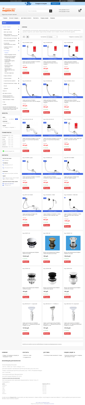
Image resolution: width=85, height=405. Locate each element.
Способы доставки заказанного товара (53, 355)
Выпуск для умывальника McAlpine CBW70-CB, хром (31, 253)
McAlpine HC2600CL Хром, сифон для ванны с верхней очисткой (73, 139)
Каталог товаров (13, 18)
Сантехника (6, 50)
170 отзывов (63, 0)
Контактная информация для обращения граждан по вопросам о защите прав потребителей (10, 108)
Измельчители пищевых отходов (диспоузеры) (10, 57)
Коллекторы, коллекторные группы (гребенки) (10, 60)
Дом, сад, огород (8, 32)
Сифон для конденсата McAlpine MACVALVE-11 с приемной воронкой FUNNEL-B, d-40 (31, 324)
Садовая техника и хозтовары (8, 47)
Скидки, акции (44, 18)
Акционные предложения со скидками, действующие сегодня (73, 356)
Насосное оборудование (9, 40)
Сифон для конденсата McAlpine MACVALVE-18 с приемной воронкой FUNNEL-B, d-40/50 (72, 324)
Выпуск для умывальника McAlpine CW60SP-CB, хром (72, 253)
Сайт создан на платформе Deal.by (42, 402)
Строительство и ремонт (9, 80)
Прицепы (6, 88)
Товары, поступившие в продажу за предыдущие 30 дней (11, 356)
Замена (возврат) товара (8, 99)
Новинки (52, 18)
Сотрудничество (27, 357)
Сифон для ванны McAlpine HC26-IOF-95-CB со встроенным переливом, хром (32, 139)
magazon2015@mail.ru (9, 183)
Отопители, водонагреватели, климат (10, 44)
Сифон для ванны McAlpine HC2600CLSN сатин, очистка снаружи (31, 100)
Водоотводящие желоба (10, 54)
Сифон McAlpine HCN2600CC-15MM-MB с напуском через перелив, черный (72, 215)
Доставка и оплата (26, 18)
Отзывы (4, 104)
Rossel (5, 85)
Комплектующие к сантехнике (9, 66)
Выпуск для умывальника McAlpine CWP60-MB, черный (51, 288)
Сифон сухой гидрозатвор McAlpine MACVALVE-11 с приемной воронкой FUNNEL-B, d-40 (52, 324)
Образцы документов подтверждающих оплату (8, 96)
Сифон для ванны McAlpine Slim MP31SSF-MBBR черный (71, 177)
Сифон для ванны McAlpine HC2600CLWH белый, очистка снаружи (50, 63)
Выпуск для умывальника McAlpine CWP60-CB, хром (31, 288)
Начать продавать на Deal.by (16, 0)
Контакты (36, 18)
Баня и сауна (7, 29)
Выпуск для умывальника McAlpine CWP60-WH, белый (72, 288)
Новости (5, 90)
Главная (5, 18)
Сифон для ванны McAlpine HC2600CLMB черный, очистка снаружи (71, 63)
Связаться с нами (27, 355)
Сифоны (6, 52)
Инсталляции (8, 63)
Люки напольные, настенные (10, 38)
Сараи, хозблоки (7, 75)
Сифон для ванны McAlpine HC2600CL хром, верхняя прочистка (31, 62)
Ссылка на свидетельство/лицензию (11, 378)
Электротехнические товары (10, 83)
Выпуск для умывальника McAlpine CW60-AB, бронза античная (51, 253)
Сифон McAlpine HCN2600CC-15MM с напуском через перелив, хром (52, 214)
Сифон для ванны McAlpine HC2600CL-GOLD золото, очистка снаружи (72, 101)
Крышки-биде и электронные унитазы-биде (10, 70)
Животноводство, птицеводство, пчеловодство (10, 35)
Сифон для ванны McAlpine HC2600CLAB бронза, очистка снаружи (50, 101)
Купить (26, 73)
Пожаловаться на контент (49, 403)
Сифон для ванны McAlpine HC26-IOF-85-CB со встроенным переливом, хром (52, 139)
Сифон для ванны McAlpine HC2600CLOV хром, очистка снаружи (52, 177)
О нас (4, 102)
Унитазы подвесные (9, 73)
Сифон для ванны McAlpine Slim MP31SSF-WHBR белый (30, 214)
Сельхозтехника (7, 78)
